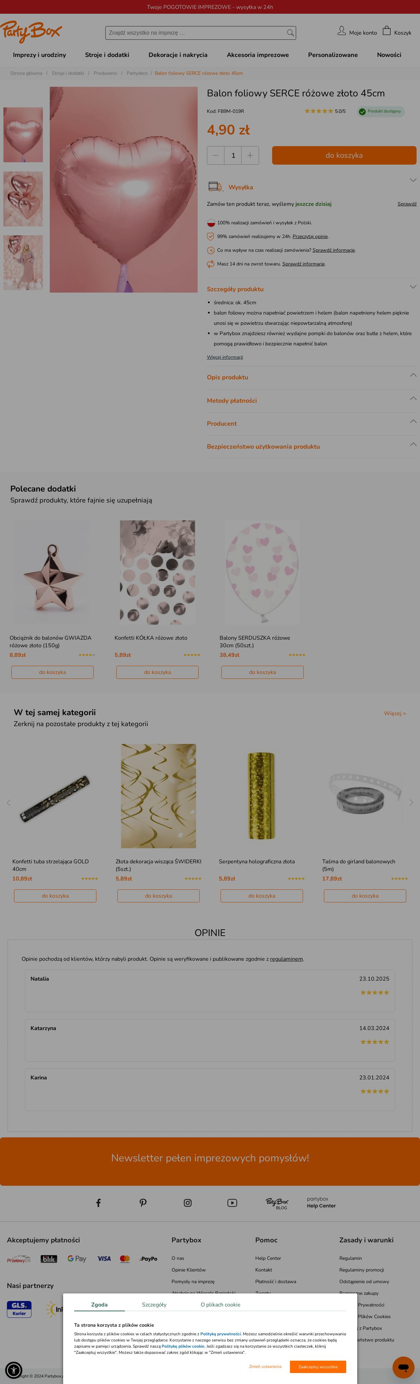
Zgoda (99, 1305)
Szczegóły (154, 1305)
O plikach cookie (221, 1305)
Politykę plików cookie (183, 1346)
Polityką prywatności (220, 1334)
